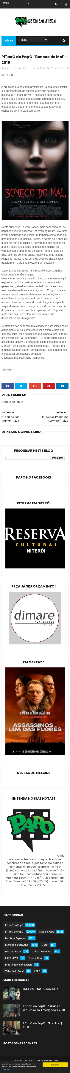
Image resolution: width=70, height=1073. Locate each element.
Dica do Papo (46, 931)
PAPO (37, 971)
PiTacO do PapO (60, 68)
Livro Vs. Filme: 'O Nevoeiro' (41, 989)
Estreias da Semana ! (17, 944)
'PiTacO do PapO (14, 971)
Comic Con (35, 958)
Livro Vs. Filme (13, 951)
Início (8, 40)
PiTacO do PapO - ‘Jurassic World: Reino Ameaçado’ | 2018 (44, 1008)
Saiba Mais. (6, 1070)
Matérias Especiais (16, 938)
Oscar (45, 944)
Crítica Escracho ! (42, 951)
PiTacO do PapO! (14, 931)
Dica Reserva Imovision (18, 964)
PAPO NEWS (11, 958)
